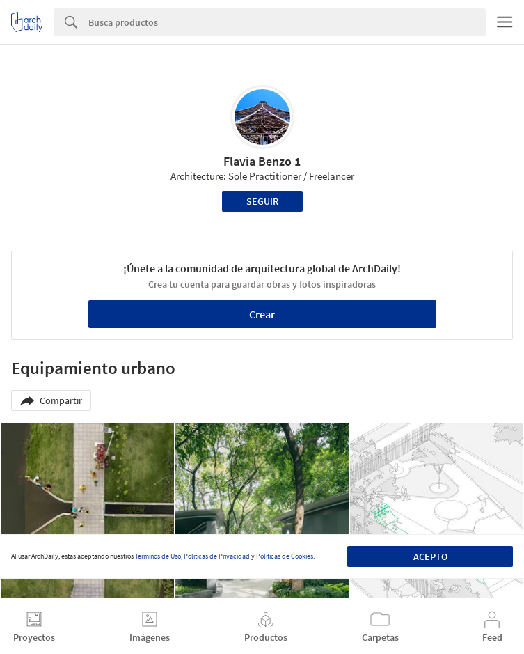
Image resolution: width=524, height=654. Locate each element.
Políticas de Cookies (284, 556)
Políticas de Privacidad (217, 556)
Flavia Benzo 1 (262, 161)
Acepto (430, 556)
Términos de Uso (158, 556)
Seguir (262, 201)
